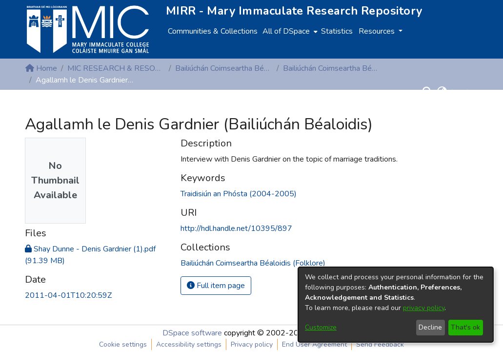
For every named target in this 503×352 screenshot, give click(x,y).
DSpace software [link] (192, 333)
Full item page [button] (216, 285)
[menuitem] (289, 31)
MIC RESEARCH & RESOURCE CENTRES (116, 68)
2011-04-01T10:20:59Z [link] (68, 295)
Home (41, 68)
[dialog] (395, 304)
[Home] (88, 29)
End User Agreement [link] (314, 344)
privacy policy (423, 307)
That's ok (465, 327)
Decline (430, 327)
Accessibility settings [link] (188, 344)
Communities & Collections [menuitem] (213, 31)
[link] (253, 263)
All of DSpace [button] (286, 31)
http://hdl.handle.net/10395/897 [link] (236, 228)
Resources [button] (378, 31)
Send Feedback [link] (380, 344)
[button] (428, 92)
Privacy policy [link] (252, 344)
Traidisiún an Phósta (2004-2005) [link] (239, 193)
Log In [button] (462, 91)
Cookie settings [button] (123, 344)
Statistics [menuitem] (337, 31)
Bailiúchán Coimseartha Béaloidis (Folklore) (224, 68)
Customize (321, 327)
